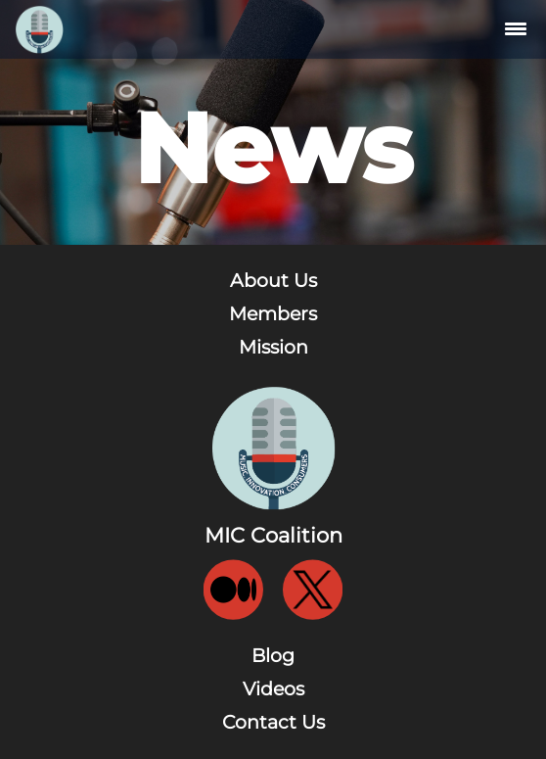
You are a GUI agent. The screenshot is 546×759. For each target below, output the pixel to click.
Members (273, 314)
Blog (273, 655)
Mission (273, 347)
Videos (273, 689)
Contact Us (273, 722)
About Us (273, 280)
